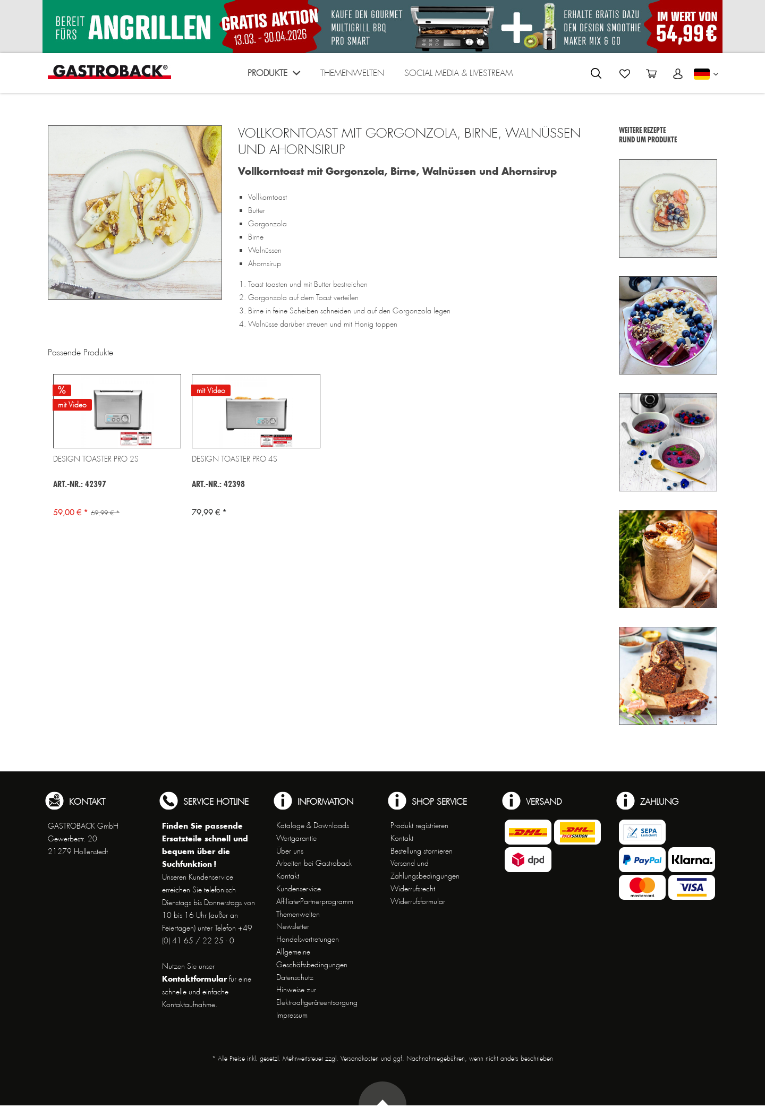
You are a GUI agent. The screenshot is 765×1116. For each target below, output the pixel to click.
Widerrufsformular (417, 901)
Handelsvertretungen (307, 939)
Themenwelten (298, 914)
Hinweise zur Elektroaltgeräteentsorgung (317, 996)
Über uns (289, 851)
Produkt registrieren (419, 825)
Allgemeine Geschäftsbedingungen (311, 958)
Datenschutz (294, 977)
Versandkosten (360, 1058)
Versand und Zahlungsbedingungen (425, 869)
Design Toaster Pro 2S (96, 459)
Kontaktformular (194, 979)
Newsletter (292, 926)
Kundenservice (298, 888)
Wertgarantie (296, 838)
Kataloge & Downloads (312, 825)
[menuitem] (274, 75)
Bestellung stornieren (421, 851)
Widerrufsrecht (412, 888)
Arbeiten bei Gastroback (314, 863)
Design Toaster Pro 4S (234, 459)
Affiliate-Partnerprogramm (314, 901)
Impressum (292, 1015)
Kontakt (287, 876)
